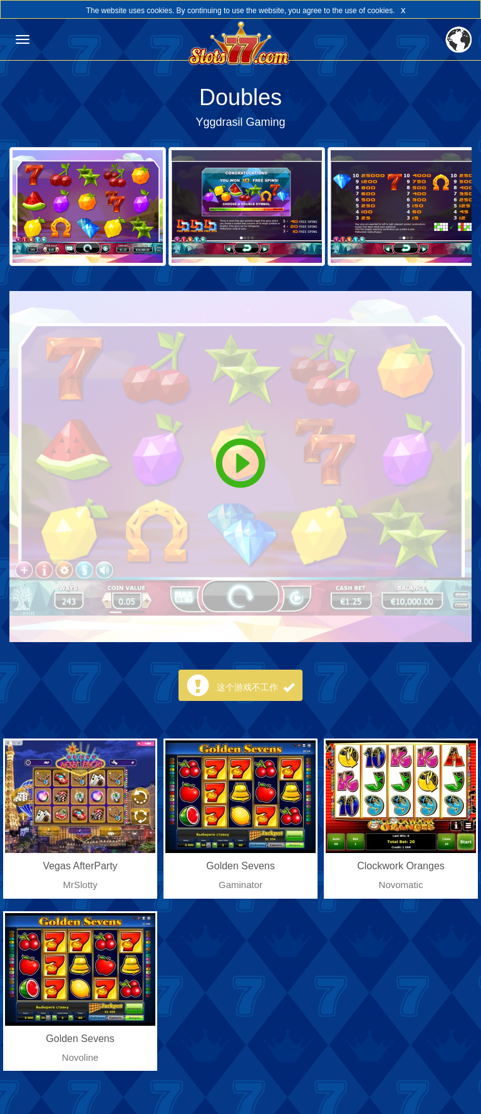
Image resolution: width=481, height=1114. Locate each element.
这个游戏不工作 (255, 687)
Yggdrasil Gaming (240, 122)
